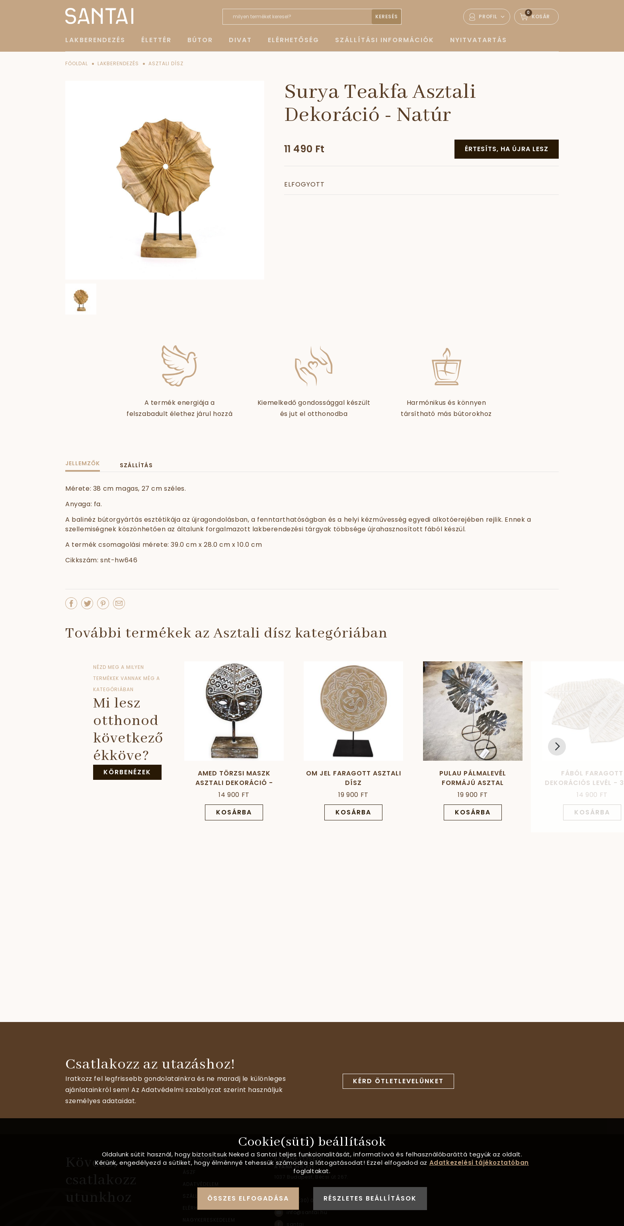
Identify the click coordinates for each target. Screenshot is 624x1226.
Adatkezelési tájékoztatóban (479, 1162)
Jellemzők (82, 463)
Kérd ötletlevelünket (398, 1081)
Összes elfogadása (248, 1198)
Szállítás (136, 465)
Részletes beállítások (370, 1198)
